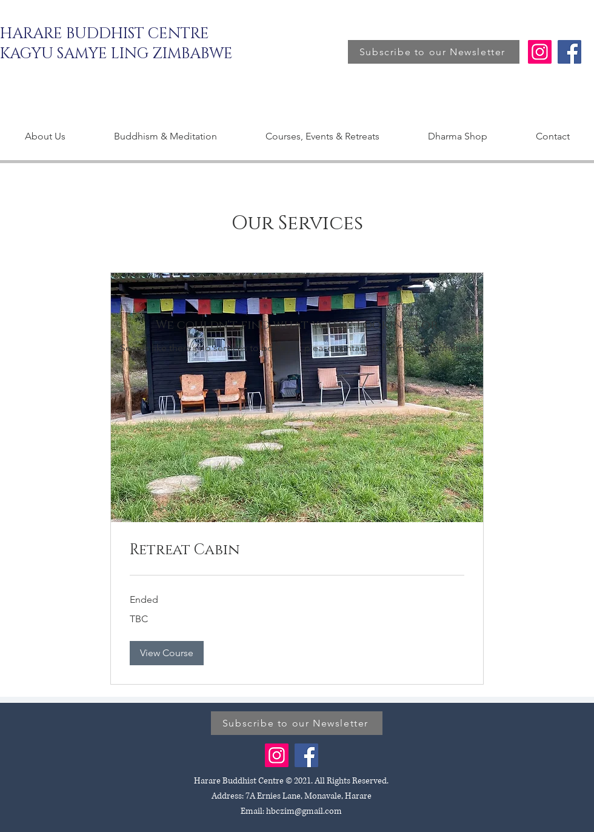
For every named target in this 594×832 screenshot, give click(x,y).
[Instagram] (540, 52)
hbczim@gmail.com (304, 811)
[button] (167, 653)
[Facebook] (569, 52)
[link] (297, 550)
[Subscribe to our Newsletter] (433, 52)
